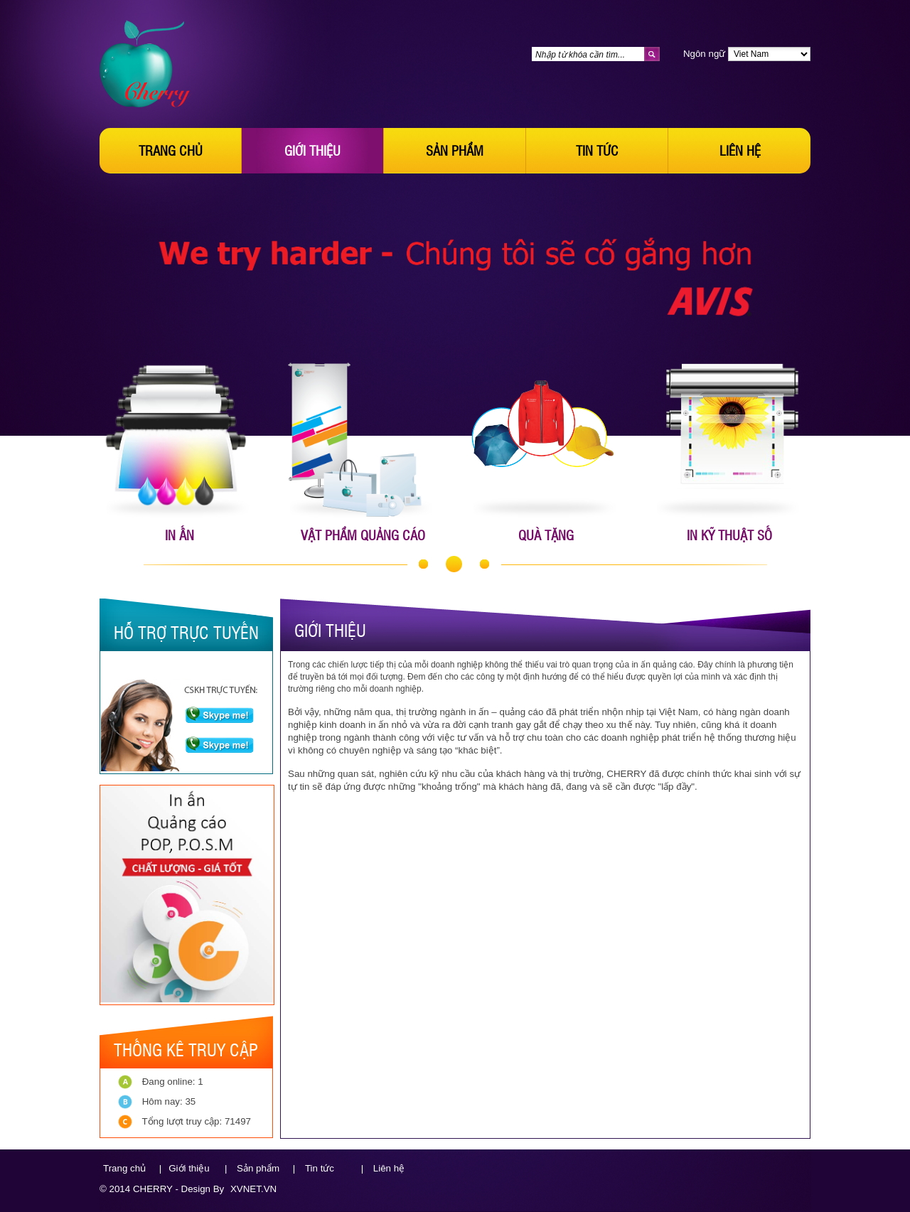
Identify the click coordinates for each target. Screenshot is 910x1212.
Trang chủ (171, 150)
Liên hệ (740, 150)
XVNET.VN (253, 1189)
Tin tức (597, 150)
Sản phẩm (454, 150)
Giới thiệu (312, 150)
